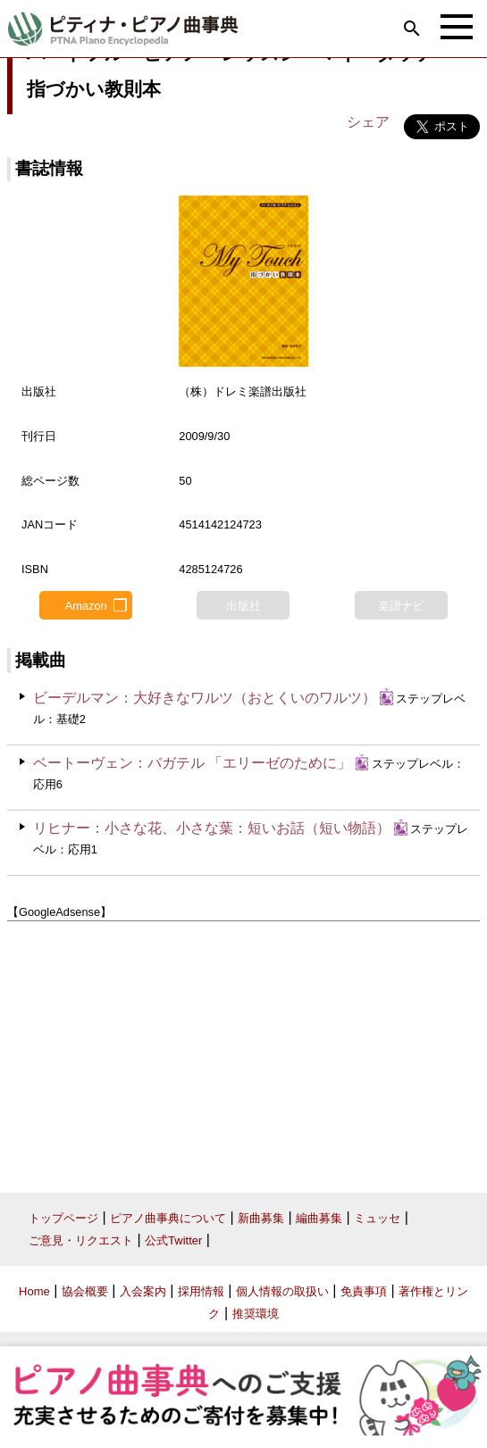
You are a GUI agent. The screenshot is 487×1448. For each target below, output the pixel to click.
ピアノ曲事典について (168, 1218)
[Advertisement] (243, 1050)
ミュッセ (377, 1218)
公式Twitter (173, 1240)
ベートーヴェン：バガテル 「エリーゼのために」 (192, 762)
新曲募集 (261, 1218)
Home (34, 1291)
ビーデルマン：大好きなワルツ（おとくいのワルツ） (204, 697)
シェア (368, 121)
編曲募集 (319, 1218)
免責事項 (363, 1291)
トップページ (63, 1218)
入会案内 (143, 1291)
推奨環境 (255, 1313)
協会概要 (85, 1291)
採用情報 (201, 1291)
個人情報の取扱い (282, 1291)
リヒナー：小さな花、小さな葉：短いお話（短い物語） (211, 828)
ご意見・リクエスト (81, 1240)
